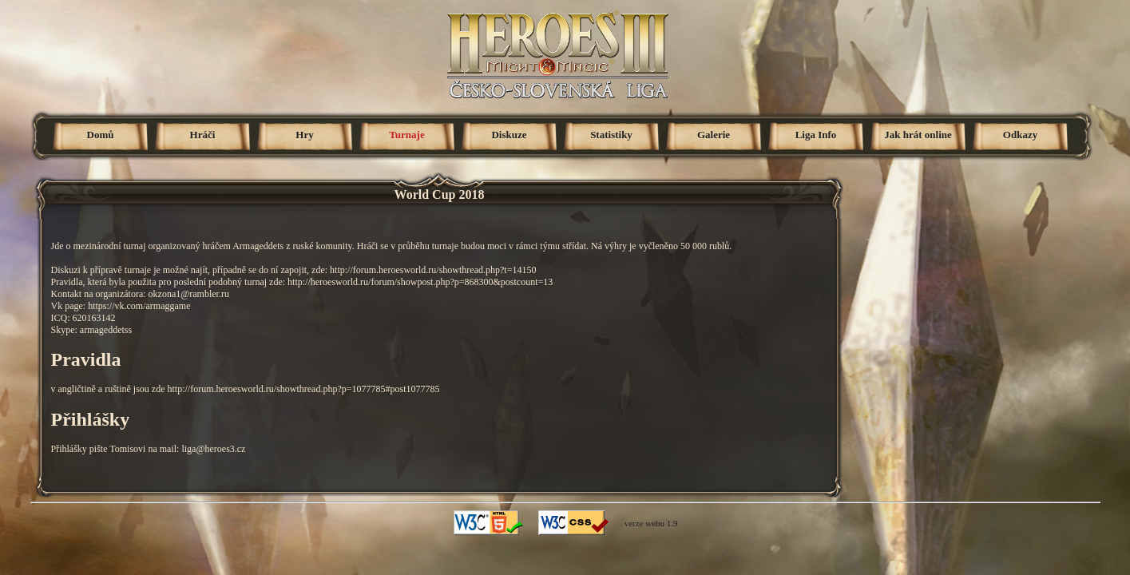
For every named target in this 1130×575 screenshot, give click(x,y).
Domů (100, 135)
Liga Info (816, 135)
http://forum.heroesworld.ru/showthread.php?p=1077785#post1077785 (303, 389)
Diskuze (508, 135)
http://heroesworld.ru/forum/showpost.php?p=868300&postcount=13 (420, 282)
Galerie (713, 135)
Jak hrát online (918, 135)
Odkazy (1020, 135)
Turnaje (406, 135)
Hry (304, 135)
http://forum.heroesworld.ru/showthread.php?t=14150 (433, 270)
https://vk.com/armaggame (139, 305)
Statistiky (611, 135)
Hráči (203, 135)
